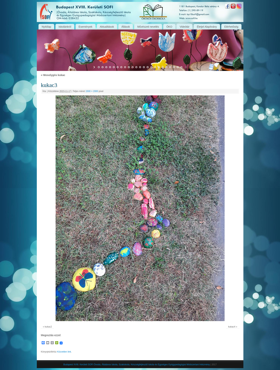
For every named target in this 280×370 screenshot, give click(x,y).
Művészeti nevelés (148, 26)
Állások (125, 26)
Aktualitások (107, 26)
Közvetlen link (64, 351)
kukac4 (231, 326)
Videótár (184, 26)
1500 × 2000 (91, 91)
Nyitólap (46, 26)
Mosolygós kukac (53, 75)
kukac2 (48, 326)
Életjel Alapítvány (207, 26)
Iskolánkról (65, 26)
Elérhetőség (231, 26)
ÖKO (169, 26)
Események (85, 26)
